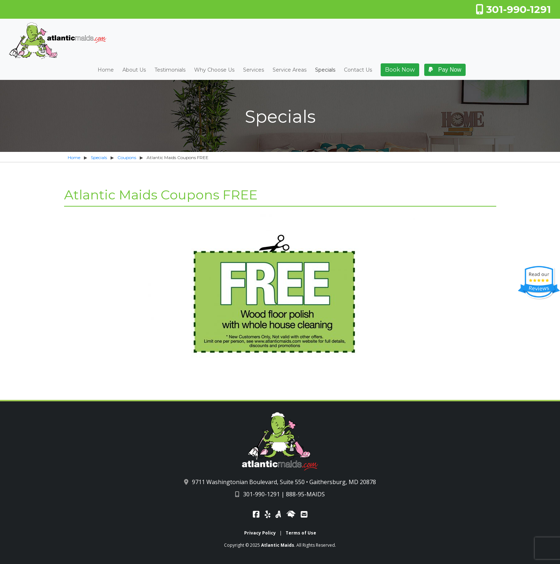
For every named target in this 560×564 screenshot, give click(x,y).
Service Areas (289, 70)
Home (106, 70)
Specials (325, 70)
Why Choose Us (214, 70)
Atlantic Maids (277, 545)
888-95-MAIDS (305, 494)
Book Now (400, 69)
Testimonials (169, 70)
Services (253, 70)
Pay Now (445, 70)
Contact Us (358, 70)
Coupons (126, 157)
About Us (134, 70)
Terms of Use (301, 533)
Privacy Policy (260, 533)
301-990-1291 (513, 9)
